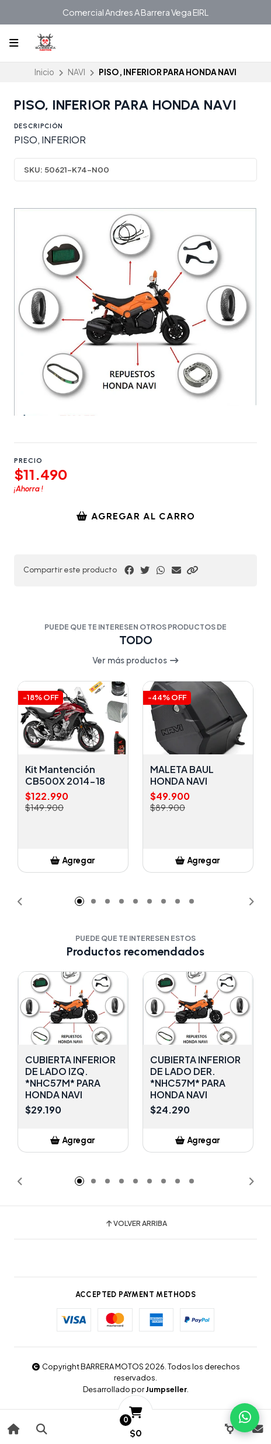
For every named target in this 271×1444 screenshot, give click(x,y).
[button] (192, 570)
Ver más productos (135, 660)
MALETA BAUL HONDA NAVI (182, 775)
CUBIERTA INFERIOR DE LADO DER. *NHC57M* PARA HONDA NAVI (195, 1077)
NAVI (76, 72)
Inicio (44, 72)
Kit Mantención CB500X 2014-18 (65, 775)
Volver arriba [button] (136, 1223)
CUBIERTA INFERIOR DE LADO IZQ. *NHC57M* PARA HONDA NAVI (70, 1077)
